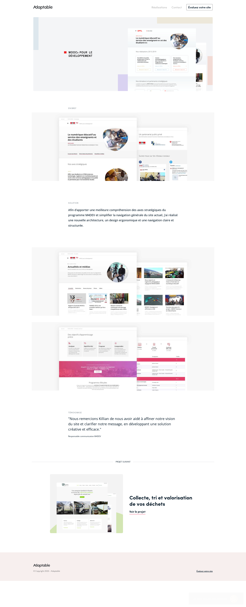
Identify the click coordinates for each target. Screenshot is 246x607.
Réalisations (159, 7)
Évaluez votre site (205, 571)
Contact (177, 7)
